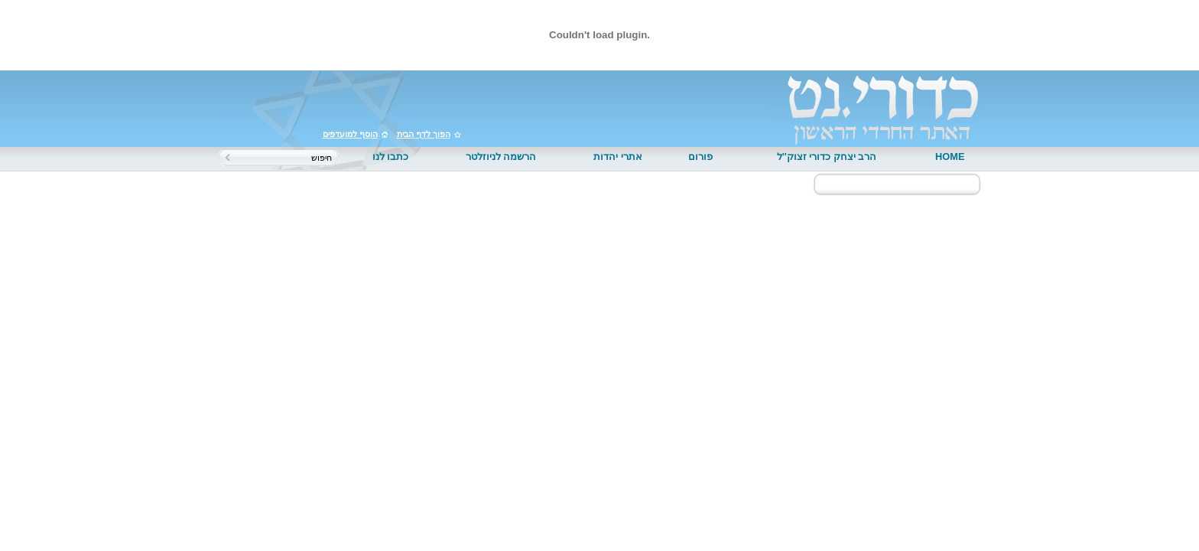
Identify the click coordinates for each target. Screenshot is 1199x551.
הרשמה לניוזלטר (501, 156)
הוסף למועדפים (350, 134)
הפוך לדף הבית (423, 134)
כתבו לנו (390, 156)
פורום (700, 156)
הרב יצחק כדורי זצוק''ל (827, 156)
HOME (949, 156)
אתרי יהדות (617, 156)
